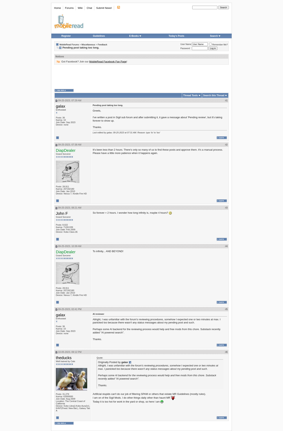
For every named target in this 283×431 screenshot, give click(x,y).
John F (62, 213)
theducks (64, 358)
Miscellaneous (88, 44)
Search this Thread (213, 95)
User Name (186, 44)
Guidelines (99, 36)
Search (215, 36)
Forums (69, 7)
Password (185, 48)
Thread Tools (190, 95)
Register (66, 36)
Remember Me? (218, 44)
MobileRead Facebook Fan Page (107, 61)
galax (60, 106)
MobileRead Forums (69, 44)
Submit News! (104, 7)
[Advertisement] (141, 77)
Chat (89, 7)
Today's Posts (176, 36)
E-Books (135, 36)
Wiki (80, 7)
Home (57, 7)
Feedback (102, 44)
